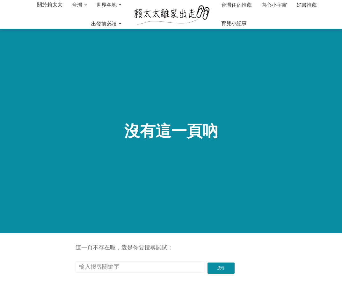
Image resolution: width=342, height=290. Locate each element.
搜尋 (221, 265)
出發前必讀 (104, 24)
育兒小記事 (234, 23)
